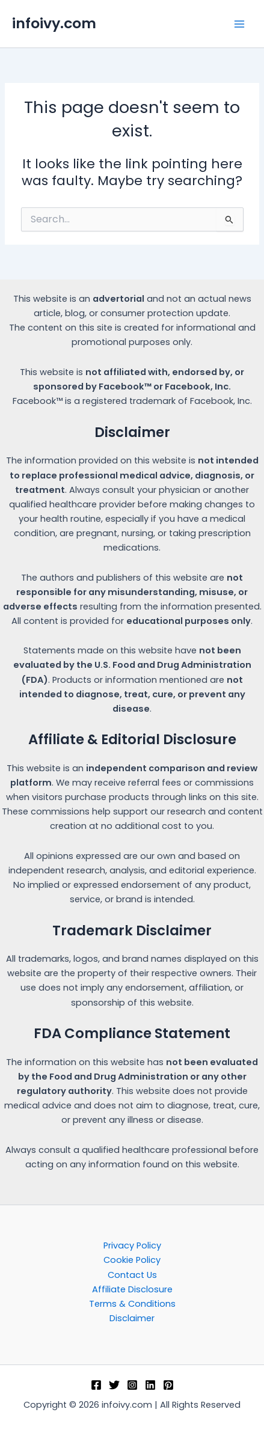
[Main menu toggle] (239, 24)
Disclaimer (132, 1318)
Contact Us (132, 1275)
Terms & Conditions (132, 1304)
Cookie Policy (132, 1260)
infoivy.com (54, 23)
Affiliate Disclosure (132, 1289)
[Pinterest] (168, 1385)
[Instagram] (132, 1385)
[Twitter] (114, 1385)
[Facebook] (96, 1385)
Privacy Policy (132, 1245)
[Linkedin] (150, 1385)
